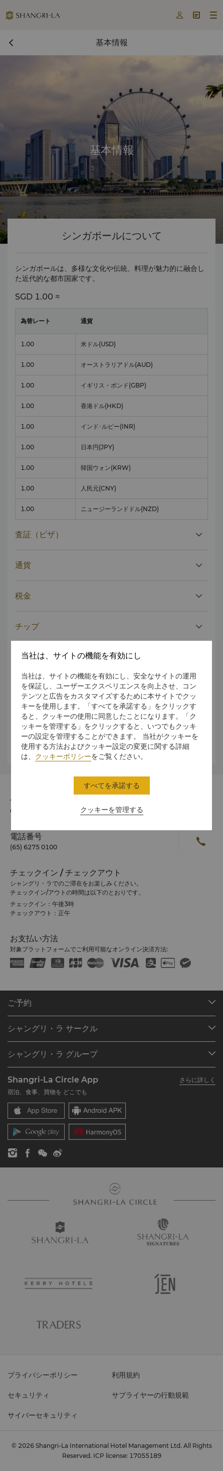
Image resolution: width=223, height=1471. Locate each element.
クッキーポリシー (63, 756)
